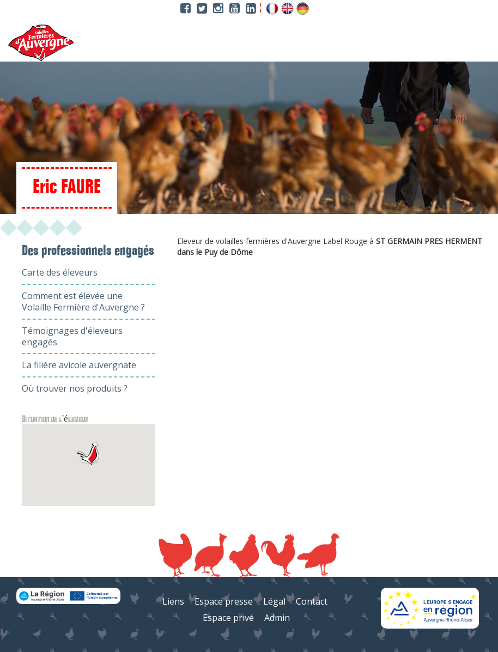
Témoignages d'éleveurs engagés (72, 336)
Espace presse (224, 601)
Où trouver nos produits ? (74, 388)
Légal (274, 601)
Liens (173, 601)
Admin (277, 618)
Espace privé (228, 618)
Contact (311, 601)
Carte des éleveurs (60, 272)
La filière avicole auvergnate (79, 365)
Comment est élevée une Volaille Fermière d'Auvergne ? (83, 301)
